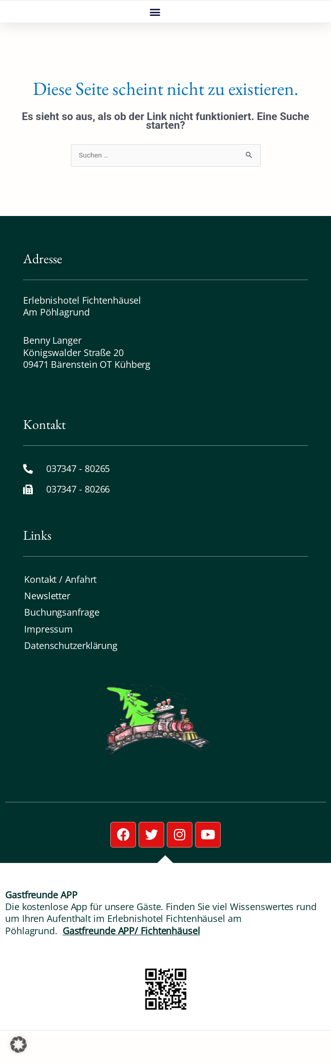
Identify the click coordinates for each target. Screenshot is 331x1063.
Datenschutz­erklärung (71, 678)
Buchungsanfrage (62, 645)
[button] (154, 27)
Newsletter (47, 628)
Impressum (48, 661)
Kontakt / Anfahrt (60, 611)
